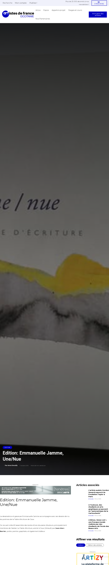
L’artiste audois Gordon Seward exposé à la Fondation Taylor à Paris (98, 493)
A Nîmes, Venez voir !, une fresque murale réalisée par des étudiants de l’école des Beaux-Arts (98, 524)
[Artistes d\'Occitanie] (18, 14)
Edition (7, 447)
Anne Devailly (12, 465)
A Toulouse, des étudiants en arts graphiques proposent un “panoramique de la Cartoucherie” (98, 509)
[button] (7, 3)
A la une (91, 498)
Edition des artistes (95, 545)
